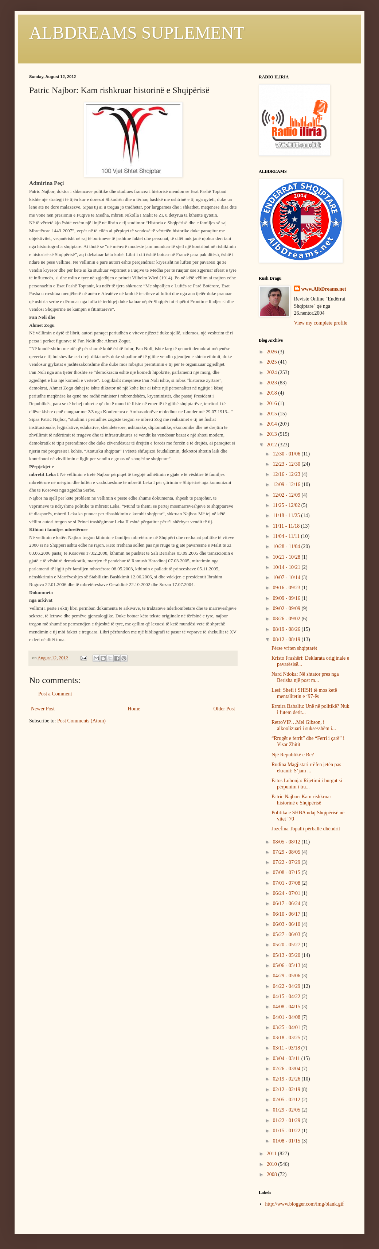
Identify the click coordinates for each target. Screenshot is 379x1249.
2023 (272, 382)
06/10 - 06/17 (287, 914)
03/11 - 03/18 (287, 1048)
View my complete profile (321, 323)
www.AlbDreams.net (323, 289)
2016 (272, 403)
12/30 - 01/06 (287, 454)
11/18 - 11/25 (287, 515)
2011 (272, 1153)
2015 (272, 413)
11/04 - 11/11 (287, 536)
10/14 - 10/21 (287, 567)
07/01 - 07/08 (287, 883)
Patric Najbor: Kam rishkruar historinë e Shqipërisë (301, 800)
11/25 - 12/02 (287, 505)
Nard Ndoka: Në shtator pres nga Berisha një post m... (305, 677)
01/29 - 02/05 (287, 1110)
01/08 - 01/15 (287, 1141)
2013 (272, 434)
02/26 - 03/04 (287, 1068)
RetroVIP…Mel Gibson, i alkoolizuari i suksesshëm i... (303, 725)
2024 (272, 372)
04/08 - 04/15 (287, 1006)
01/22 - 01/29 (287, 1120)
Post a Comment (55, 694)
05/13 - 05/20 (287, 955)
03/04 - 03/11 (287, 1058)
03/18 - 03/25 (287, 1037)
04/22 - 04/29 (287, 986)
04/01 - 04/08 (287, 1017)
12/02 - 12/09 (287, 495)
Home (134, 708)
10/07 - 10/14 (287, 577)
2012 (272, 444)
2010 (272, 1164)
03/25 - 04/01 (287, 1027)
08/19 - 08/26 (287, 629)
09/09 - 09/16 (287, 598)
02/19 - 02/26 (287, 1079)
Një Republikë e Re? (292, 754)
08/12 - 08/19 (287, 639)
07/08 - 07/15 (287, 872)
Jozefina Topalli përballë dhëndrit (305, 828)
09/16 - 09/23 (287, 587)
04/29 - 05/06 (287, 975)
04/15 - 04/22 (287, 996)
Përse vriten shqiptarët (294, 648)
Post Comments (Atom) (81, 721)
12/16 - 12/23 (287, 474)
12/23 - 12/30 (287, 464)
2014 (272, 424)
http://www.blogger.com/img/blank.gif (304, 1204)
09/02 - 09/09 (287, 608)
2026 (272, 351)
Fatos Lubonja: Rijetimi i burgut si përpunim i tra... (306, 784)
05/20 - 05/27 (287, 944)
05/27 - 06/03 (287, 934)
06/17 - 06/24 (287, 903)
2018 (272, 393)
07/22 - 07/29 (287, 862)
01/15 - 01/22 (287, 1130)
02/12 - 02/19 (287, 1089)
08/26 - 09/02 (287, 618)
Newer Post (43, 708)
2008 (272, 1174)
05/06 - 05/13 (287, 965)
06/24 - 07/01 (287, 893)
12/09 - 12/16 (287, 484)
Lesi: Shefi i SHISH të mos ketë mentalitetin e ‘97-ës (304, 693)
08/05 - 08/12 (287, 842)
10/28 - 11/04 (287, 546)
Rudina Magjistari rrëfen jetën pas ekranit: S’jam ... (306, 767)
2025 (272, 362)
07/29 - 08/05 (287, 852)
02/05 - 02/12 (287, 1099)
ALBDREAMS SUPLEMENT (137, 32)
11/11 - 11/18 (287, 526)
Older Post (224, 708)
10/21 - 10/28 (287, 557)
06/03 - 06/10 (287, 924)
